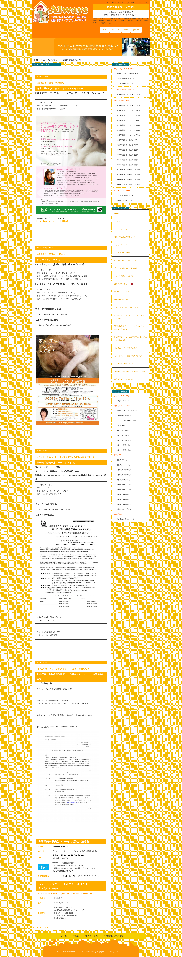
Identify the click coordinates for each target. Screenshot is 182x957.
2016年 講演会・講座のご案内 (127, 150)
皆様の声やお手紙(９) (124, 504)
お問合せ (136, 30)
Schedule (115, 30)
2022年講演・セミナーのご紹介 (128, 120)
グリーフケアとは (120, 229)
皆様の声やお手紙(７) (124, 494)
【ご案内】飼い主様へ (122, 252)
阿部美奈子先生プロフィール (124, 237)
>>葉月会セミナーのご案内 (47, 635)
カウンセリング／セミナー (50, 60)
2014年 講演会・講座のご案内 (127, 160)
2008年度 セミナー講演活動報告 (128, 184)
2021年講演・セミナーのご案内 (128, 125)
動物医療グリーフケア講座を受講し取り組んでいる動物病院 (130, 338)
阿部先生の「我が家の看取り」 (128, 410)
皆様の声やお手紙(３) (124, 475)
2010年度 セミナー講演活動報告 (128, 175)
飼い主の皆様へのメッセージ (127, 73)
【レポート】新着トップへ (124, 364)
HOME (104, 30)
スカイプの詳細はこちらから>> (63, 871)
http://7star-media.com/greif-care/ (59, 325)
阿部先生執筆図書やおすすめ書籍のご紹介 (129, 371)
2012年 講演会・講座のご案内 (127, 165)
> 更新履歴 (76, 936)
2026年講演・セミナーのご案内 (128, 94)
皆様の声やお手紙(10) (124, 509)
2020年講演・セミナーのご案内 (128, 130)
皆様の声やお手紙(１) (124, 465)
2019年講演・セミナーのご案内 (128, 135)
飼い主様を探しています (125, 519)
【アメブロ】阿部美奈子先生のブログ (128, 356)
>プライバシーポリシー (91, 936)
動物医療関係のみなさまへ (126, 78)
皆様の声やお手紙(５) (124, 485)
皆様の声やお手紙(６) (124, 489)
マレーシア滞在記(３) (124, 440)
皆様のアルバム (122, 460)
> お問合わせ (63, 936)
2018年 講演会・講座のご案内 (127, 140)
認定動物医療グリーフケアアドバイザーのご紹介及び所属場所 (130, 327)
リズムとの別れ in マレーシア (127, 420)
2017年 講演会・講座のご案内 (127, 145)
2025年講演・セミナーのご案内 (128, 105)
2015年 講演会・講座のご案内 (127, 155)
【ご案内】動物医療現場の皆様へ (126, 268)
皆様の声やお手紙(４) (124, 480)
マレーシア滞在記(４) (124, 445)
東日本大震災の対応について (127, 200)
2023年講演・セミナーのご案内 (128, 115)
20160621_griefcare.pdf (45, 620)
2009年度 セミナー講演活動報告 (128, 179)
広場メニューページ (124, 401)
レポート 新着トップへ (125, 195)
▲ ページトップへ (40, 927)
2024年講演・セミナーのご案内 (128, 110)
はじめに (117, 221)
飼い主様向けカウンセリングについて (128, 260)
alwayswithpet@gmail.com (62, 851)
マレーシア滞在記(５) (124, 450)
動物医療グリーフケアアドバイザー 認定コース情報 (130, 316)
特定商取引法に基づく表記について (127, 379)
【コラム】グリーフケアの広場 (125, 348)
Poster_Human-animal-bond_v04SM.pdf (52, 221)
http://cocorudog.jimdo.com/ (58, 314)
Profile (126, 30)
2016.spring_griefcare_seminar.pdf (64, 727)
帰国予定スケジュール (123, 284)
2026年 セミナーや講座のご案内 (126, 307)
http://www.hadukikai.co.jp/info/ (59, 509)
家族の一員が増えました (125, 415)
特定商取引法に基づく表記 (113, 936)
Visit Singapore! (122, 425)
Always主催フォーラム (122, 292)
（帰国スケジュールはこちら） (88, 876)
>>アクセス (64, 491)
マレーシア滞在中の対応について (126, 276)
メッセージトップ (120, 245)
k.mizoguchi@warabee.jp (83, 715)
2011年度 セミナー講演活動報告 (128, 170)
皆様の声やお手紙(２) (124, 470)
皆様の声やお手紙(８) (124, 499)
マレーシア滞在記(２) (124, 435)
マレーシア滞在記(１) (124, 430)
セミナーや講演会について (126, 83)
